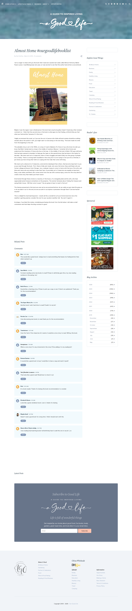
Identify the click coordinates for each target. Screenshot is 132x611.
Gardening (92, 110)
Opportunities (56, 4)
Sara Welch (24, 270)
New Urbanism (101, 580)
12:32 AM (26, 386)
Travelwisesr (24, 330)
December (93, 318)
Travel (90, 91)
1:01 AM (33, 400)
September (93, 328)
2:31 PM (30, 286)
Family (91, 72)
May (91, 342)
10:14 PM (30, 316)
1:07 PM (31, 414)
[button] (81, 56)
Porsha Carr (24, 316)
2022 (90, 302)
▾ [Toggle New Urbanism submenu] (32, 4)
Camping (91, 95)
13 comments (37, 56)
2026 (90, 284)
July (91, 335)
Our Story (99, 575)
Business (38, 4)
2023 (90, 297)
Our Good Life (73, 604)
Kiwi (22, 386)
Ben (22, 254)
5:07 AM (31, 330)
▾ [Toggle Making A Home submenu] (15, 4)
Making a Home (101, 578)
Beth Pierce (24, 286)
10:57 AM (26, 254)
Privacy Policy (101, 586)
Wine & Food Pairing (95, 99)
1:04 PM (32, 358)
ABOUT (45, 4)
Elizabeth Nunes (25, 400)
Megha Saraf (24, 414)
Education (92, 87)
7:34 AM (30, 344)
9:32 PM (35, 302)
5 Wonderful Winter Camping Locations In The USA (105, 170)
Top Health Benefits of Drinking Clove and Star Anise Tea (105, 140)
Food (90, 83)
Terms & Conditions (102, 583)
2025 (90, 289)
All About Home (94, 64)
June (91, 339)
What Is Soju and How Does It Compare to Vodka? (106, 159)
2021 (90, 306)
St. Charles (92, 114)
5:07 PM (39, 428)
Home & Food (10, 4)
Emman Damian (25, 358)
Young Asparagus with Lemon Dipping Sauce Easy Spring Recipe (106, 150)
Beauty (91, 80)
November (93, 321)
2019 (90, 315)
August (92, 332)
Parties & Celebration (95, 106)
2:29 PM (30, 270)
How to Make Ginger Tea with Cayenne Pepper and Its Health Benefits (105, 180)
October (92, 325)
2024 (90, 293)
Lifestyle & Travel (24, 4)
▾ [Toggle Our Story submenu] (48, 4)
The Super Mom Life (27, 302)
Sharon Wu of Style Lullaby (28, 428)
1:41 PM (37, 372)
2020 (90, 310)
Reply (23, 263)
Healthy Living (93, 76)
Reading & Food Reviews (96, 103)
